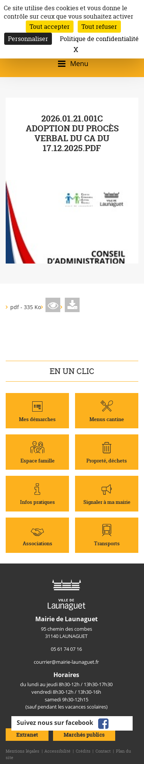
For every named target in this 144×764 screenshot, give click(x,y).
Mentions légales (22, 751)
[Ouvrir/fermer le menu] (72, 63)
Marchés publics (84, 734)
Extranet (27, 734)
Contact (103, 751)
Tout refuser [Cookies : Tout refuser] (99, 26)
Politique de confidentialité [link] (99, 39)
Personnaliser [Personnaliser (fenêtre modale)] (28, 39)
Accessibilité (57, 751)
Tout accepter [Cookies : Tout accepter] (50, 26)
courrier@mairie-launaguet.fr (66, 661)
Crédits (83, 751)
